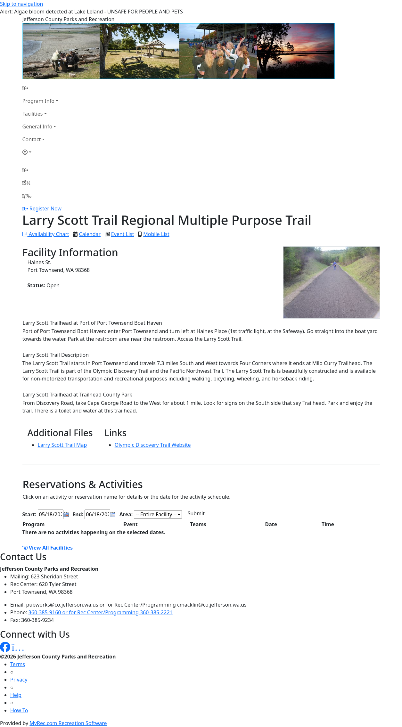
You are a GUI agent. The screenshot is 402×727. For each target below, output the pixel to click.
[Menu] (26, 195)
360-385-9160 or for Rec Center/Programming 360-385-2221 (101, 612)
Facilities (32, 113)
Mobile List (156, 234)
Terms (17, 664)
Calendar (90, 234)
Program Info (38, 100)
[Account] (40, 152)
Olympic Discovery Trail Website (153, 444)
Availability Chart (45, 234)
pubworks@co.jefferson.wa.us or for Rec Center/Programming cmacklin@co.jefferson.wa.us (136, 604)
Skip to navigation (21, 3)
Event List (122, 234)
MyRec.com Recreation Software (68, 723)
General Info (37, 126)
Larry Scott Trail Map (62, 444)
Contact (31, 139)
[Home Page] (40, 88)
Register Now (45, 208)
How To (19, 710)
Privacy (18, 679)
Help (15, 694)
